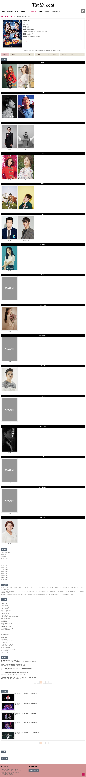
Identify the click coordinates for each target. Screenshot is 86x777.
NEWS (3, 11)
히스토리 (80, 54)
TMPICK (23, 11)
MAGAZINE (10, 11)
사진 (72, 54)
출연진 (13, 54)
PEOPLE (40, 11)
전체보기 (5, 54)
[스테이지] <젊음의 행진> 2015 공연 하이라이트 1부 (26, 722)
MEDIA (16, 11)
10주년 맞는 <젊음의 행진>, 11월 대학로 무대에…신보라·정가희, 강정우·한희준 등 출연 (19, 677)
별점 (39, 54)
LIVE (28, 11)
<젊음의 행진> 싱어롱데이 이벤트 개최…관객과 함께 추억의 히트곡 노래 (16, 668)
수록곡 (47, 54)
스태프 (21, 54)
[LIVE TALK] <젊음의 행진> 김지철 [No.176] (9, 660)
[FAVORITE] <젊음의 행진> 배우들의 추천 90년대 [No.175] (13, 664)
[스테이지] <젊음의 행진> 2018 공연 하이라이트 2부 (26, 694)
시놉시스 (30, 54)
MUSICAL (33, 11)
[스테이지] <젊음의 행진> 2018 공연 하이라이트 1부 (26, 703)
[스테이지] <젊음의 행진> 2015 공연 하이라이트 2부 (26, 713)
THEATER (47, 11)
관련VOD (64, 54)
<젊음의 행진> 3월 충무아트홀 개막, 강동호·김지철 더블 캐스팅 (14, 672)
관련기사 (55, 54)
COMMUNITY (56, 11)
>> (50, 682)
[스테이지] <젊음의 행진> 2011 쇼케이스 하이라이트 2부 (27, 732)
